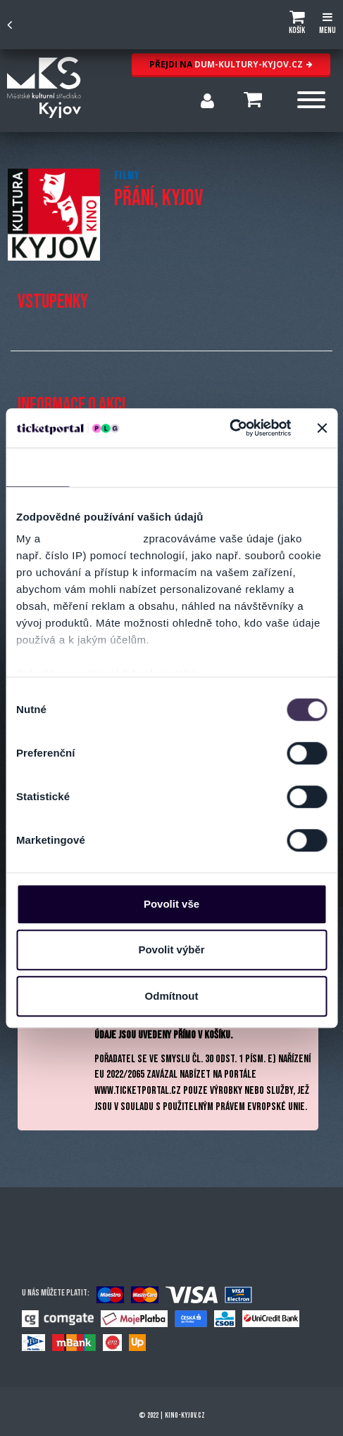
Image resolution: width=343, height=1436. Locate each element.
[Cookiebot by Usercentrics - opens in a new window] (229, 428)
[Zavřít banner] (322, 428)
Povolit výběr (171, 949)
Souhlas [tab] (37, 467)
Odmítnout (172, 996)
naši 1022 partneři (92, 538)
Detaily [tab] (100, 467)
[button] (297, 24)
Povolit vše (171, 904)
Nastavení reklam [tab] (187, 467)
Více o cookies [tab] (289, 467)
